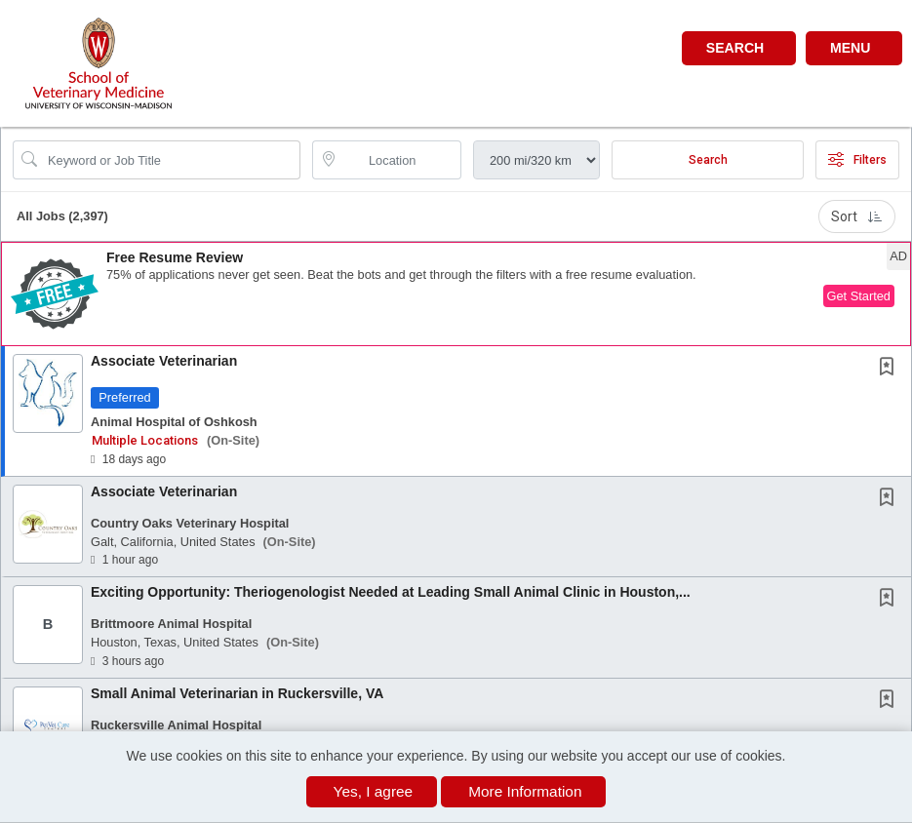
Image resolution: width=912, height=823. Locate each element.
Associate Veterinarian (164, 361)
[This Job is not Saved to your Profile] (890, 368)
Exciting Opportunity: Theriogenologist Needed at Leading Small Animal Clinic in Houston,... (391, 592)
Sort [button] (857, 216)
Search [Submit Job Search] (708, 160)
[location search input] (400, 159)
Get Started (859, 296)
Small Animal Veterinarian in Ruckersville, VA (237, 693)
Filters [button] (857, 160)
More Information (524, 791)
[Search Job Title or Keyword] (170, 159)
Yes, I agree (374, 791)
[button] (854, 48)
